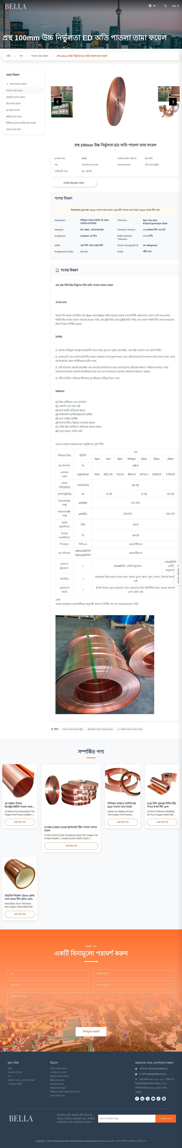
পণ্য (9, 1076)
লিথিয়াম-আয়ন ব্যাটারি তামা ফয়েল (65, 1092)
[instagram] (164, 1099)
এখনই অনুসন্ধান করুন (73, 183)
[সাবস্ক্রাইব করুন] (165, 1119)
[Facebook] (137, 1099)
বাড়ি (10, 1068)
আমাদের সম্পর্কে (15, 1072)
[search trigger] (165, 6)
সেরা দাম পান (20, 822)
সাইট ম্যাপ (142, 1141)
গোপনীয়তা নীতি (15, 1084)
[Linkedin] (142, 1099)
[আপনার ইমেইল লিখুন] (128, 1118)
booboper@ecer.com (156, 1074)
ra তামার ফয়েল (57, 1084)
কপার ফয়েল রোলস (58, 1068)
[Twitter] (148, 1099)
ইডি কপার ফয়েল (57, 1080)
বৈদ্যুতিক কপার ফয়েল (59, 1076)
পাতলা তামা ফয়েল (58, 1072)
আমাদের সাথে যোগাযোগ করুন (21, 1080)
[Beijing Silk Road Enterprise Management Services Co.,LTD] (21, 1118)
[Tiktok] (158, 1099)
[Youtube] (153, 1099)
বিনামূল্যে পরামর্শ (91, 1031)
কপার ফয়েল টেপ (57, 1096)
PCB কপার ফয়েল (58, 1088)
